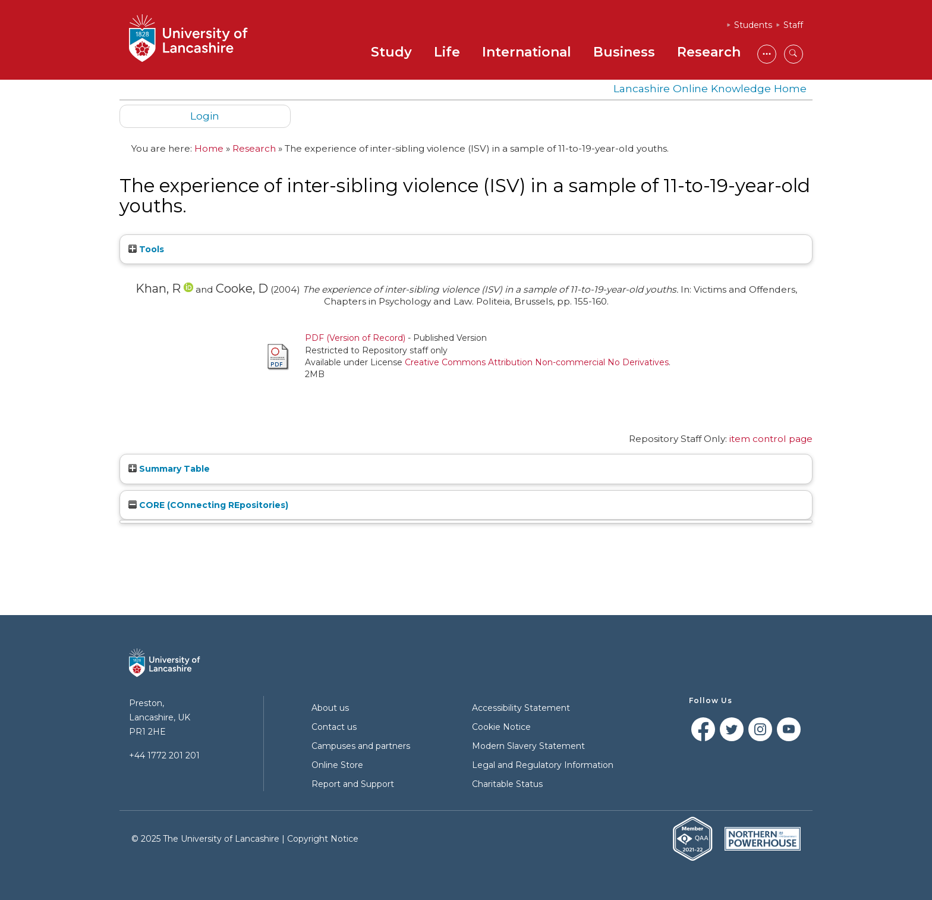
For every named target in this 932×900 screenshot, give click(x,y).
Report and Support (352, 784)
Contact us (334, 727)
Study (391, 52)
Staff (793, 25)
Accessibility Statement (521, 708)
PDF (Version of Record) (355, 338)
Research (709, 52)
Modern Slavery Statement (528, 746)
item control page (771, 438)
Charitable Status (507, 784)
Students (753, 25)
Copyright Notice (322, 838)
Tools (146, 249)
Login (204, 115)
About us (330, 708)
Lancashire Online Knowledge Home (710, 88)
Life (447, 52)
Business (624, 52)
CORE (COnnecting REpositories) (208, 505)
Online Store (337, 765)
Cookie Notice (501, 727)
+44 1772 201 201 (164, 755)
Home (208, 148)
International (526, 52)
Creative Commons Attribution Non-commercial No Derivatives (537, 362)
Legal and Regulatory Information (542, 765)
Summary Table (169, 468)
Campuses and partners (360, 746)
